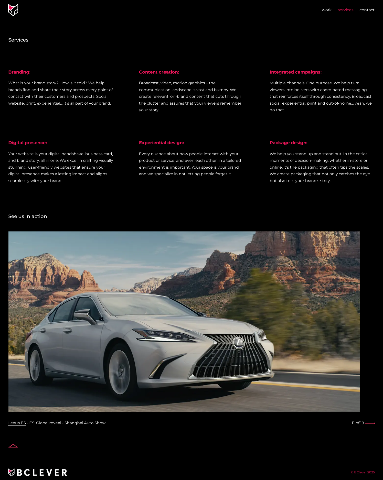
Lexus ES (17, 423)
